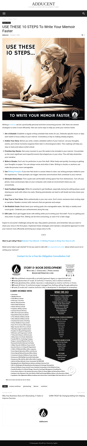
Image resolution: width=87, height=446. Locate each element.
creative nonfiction (15, 386)
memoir (13, 125)
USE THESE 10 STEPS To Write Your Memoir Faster (38, 29)
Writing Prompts (14, 172)
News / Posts (12, 19)
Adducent (5, 35)
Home (4, 19)
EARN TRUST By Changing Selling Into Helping (67, 396)
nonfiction (44, 386)
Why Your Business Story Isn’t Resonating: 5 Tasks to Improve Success (22, 397)
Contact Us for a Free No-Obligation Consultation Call (43, 256)
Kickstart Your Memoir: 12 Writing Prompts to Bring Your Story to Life (48, 241)
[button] (4, 13)
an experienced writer (56, 247)
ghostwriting (27, 386)
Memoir (36, 386)
